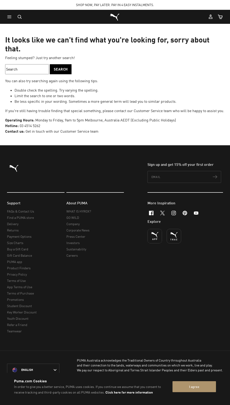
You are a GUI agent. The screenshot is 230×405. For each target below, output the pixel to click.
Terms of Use (16, 281)
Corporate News (78, 230)
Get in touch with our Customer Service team (61, 131)
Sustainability (76, 249)
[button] (10, 16)
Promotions (15, 300)
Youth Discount (18, 318)
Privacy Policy (17, 274)
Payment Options (19, 236)
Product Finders (19, 268)
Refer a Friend (17, 325)
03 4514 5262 (30, 125)
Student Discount (19, 306)
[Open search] (19, 16)
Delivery (12, 224)
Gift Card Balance (19, 255)
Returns (13, 230)
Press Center (75, 236)
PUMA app (14, 262)
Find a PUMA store (20, 218)
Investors (73, 243)
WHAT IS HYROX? (78, 211)
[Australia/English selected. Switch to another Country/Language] (33, 370)
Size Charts (15, 243)
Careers (72, 255)
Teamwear (14, 331)
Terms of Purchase (20, 293)
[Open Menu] (10, 16)
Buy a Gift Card (17, 249)
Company (73, 224)
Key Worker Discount (22, 312)
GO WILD (72, 218)
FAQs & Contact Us (20, 211)
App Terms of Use (19, 287)
